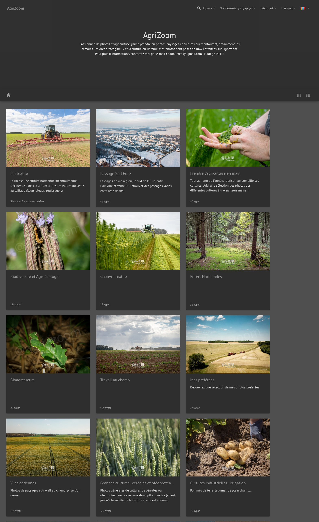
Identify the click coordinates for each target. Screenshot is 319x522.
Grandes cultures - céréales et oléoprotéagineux (208, 355)
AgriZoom (15, 8)
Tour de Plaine (179, 450)
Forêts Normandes (104, 260)
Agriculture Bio (101, 450)
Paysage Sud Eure (103, 165)
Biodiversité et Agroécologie (269, 165)
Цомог (207, 8)
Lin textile (19, 165)
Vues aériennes (101, 355)
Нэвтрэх (287, 8)
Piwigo (152, 515)
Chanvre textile (23, 260)
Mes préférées (22, 355)
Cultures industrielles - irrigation (272, 355)
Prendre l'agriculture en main (192, 165)
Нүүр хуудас (8, 95)
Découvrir (267, 8)
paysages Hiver (258, 450)
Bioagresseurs (179, 260)
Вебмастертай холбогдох (177, 515)
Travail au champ (259, 260)
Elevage (17, 450)
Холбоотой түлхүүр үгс (236, 8)
